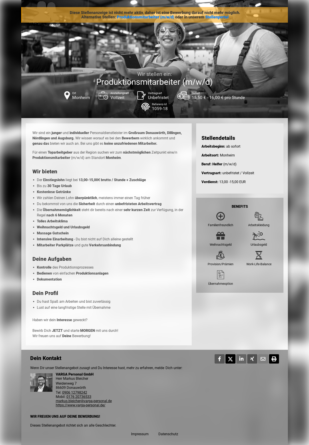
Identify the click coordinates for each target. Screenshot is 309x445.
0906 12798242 (74, 392)
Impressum (140, 434)
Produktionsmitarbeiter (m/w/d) (145, 17)
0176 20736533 (78, 397)
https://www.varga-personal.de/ (81, 405)
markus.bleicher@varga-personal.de (84, 401)
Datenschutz (168, 434)
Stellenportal (217, 17)
